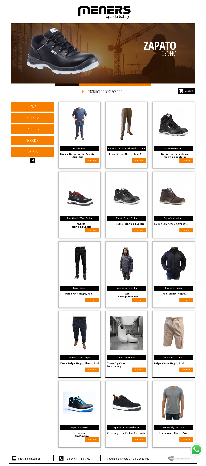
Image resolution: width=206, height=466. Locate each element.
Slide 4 (139, 84)
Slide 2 (91, 84)
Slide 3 (115, 84)
